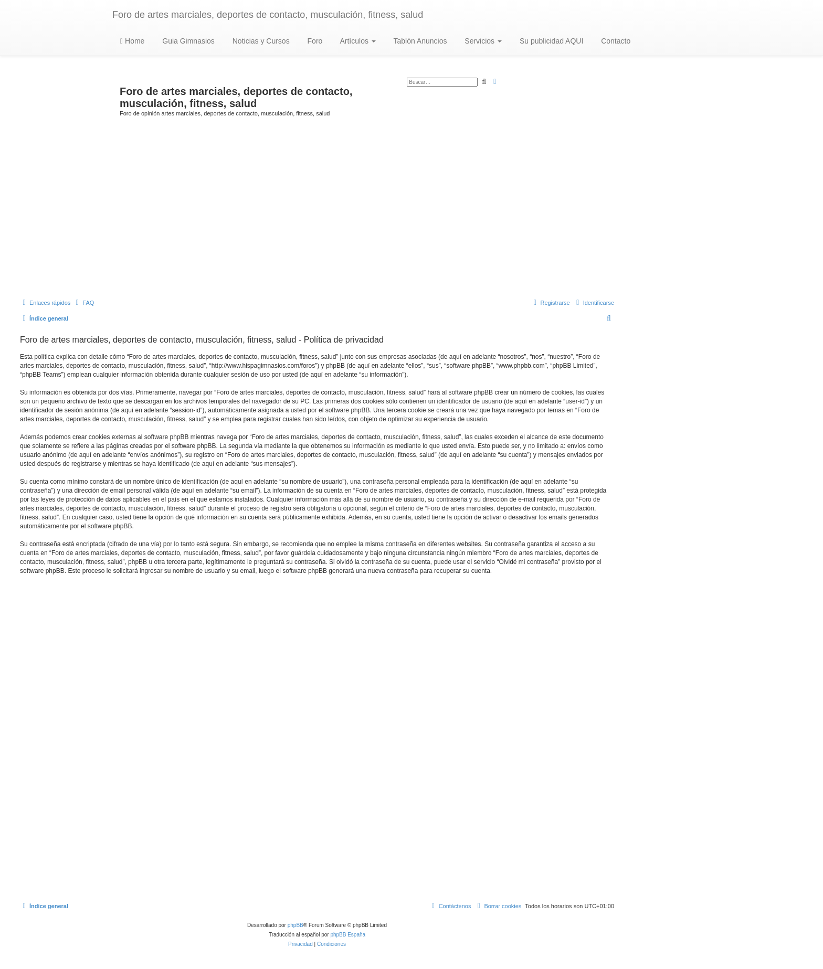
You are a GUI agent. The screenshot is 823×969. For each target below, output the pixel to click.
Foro (314, 41)
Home (132, 41)
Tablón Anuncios (419, 41)
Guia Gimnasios (187, 41)
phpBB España (347, 935)
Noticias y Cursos (260, 41)
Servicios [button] (482, 41)
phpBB (295, 925)
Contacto (614, 41)
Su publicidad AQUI (550, 41)
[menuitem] (83, 302)
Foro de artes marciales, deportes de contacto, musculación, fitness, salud (267, 14)
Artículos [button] (356, 41)
